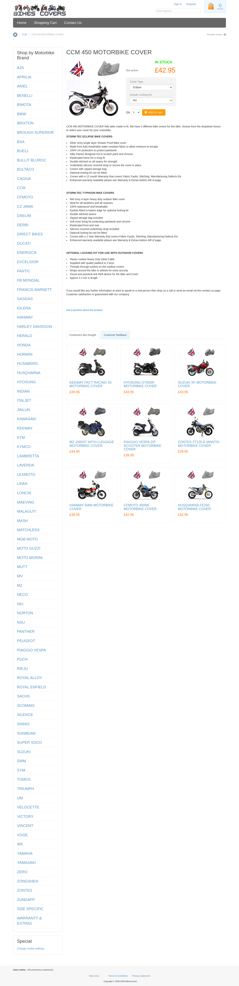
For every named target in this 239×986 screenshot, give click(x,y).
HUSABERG (27, 363)
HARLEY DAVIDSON (34, 327)
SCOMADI (25, 705)
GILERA (24, 308)
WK (20, 844)
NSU (21, 622)
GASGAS (25, 299)
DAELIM (24, 216)
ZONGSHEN (27, 881)
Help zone (94, 976)
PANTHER (26, 631)
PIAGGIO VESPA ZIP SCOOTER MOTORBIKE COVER (142, 445)
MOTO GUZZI (28, 548)
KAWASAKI (26, 419)
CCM (24, 34)
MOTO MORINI (30, 558)
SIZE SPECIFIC (30, 909)
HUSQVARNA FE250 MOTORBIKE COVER (194, 507)
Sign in (178, 4)
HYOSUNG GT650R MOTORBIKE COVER (140, 384)
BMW (21, 114)
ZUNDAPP (26, 900)
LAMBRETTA (28, 456)
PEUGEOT (26, 641)
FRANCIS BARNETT (34, 290)
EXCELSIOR (27, 262)
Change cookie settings (30, 948)
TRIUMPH (25, 789)
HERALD (24, 336)
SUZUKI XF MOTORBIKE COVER (197, 384)
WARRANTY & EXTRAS (29, 921)
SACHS (23, 696)
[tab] (82, 335)
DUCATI (24, 243)
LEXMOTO (26, 474)
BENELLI (24, 95)
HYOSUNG (26, 382)
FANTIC (23, 271)
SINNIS (23, 724)
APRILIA (24, 77)
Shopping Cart (45, 23)
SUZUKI (24, 752)
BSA (20, 142)
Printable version (214, 34)
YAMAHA (24, 853)
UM (20, 798)
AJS (20, 68)
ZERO (22, 872)
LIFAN (22, 484)
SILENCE (25, 715)
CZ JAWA (25, 206)
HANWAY (25, 317)
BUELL (23, 151)
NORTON (25, 613)
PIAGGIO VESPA (31, 650)
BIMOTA (24, 105)
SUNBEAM (26, 733)
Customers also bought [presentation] (82, 334)
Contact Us (73, 23)
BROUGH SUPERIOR (35, 132)
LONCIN (24, 493)
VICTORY (25, 816)
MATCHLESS (28, 530)
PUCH (22, 659)
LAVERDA (25, 465)
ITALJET (24, 400)
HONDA (23, 345)
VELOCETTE (28, 807)
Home (22, 23)
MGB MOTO (27, 539)
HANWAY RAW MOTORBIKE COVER (91, 507)
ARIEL (22, 86)
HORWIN (24, 354)
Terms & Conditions (118, 976)
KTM (21, 437)
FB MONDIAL (28, 280)
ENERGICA (26, 252)
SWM (21, 761)
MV (20, 576)
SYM (21, 770)
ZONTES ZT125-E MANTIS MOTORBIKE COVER (198, 444)
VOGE (22, 835)
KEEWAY (24, 428)
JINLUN (23, 410)
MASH (22, 521)
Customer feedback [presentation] (115, 334)
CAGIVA (24, 179)
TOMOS (24, 779)
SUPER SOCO (29, 742)
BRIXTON (25, 123)
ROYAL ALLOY (29, 678)
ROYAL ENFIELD (31, 687)
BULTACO (25, 169)
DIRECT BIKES (30, 234)
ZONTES (24, 890)
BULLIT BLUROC (31, 160)
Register (191, 4)
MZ (19, 585)
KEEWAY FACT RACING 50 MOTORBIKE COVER (90, 384)
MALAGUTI (26, 511)
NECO (22, 594)
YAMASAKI (26, 862)
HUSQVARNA (28, 373)
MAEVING (25, 502)
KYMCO (24, 447)
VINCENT (25, 826)
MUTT (22, 567)
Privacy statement (141, 976)
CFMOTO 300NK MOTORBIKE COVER (140, 507)
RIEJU (22, 669)
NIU (20, 604)
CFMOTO (25, 197)
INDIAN (23, 391)
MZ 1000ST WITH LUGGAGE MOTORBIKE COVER (91, 444)
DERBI (22, 225)
